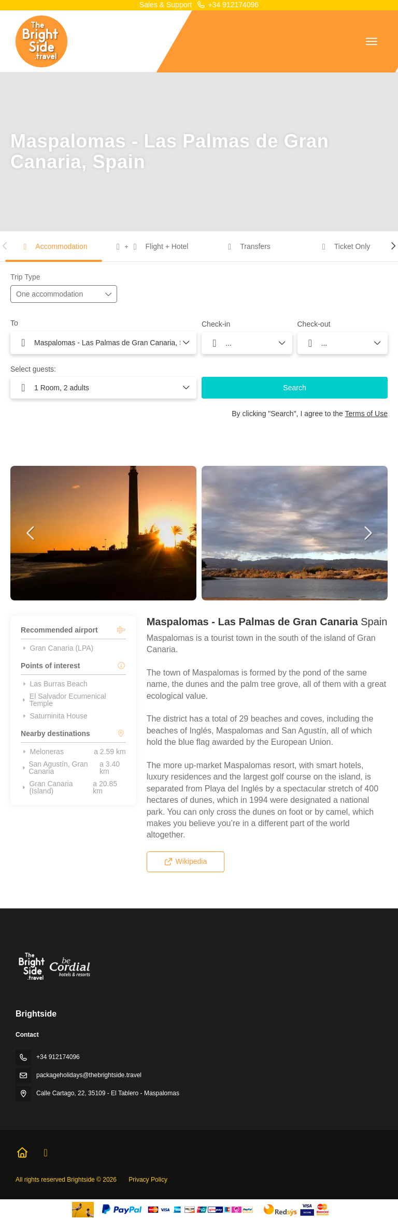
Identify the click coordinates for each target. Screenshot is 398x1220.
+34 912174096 (227, 5)
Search (294, 388)
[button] (5, 246)
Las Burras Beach (54, 683)
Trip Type (25, 277)
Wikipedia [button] (185, 861)
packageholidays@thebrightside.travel (88, 1075)
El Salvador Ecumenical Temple (63, 700)
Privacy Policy (148, 1179)
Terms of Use (366, 413)
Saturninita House (54, 715)
